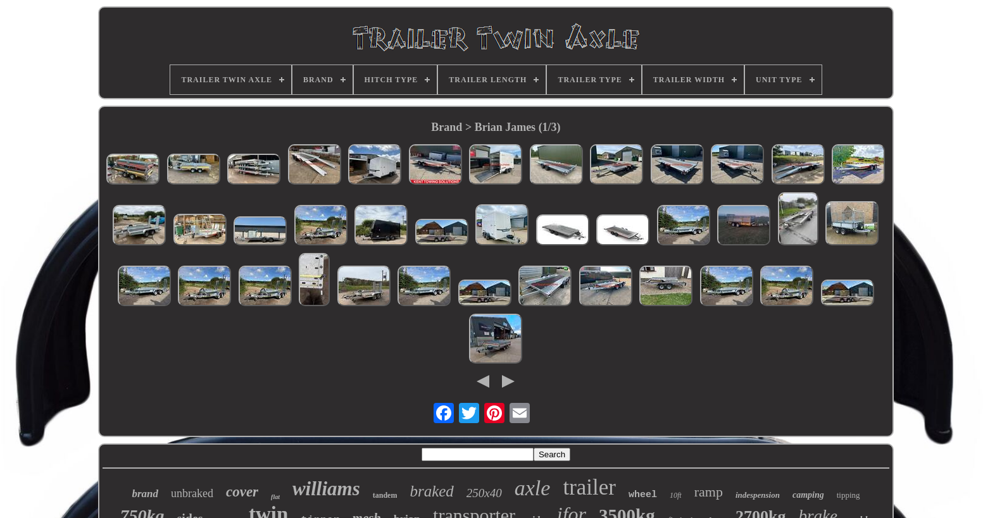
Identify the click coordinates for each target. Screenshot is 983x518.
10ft (676, 495)
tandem (385, 495)
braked (431, 491)
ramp (708, 492)
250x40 (484, 493)
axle (533, 488)
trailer (589, 487)
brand (145, 494)
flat (275, 496)
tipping (848, 495)
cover (242, 492)
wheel (643, 495)
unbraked (192, 493)
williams (326, 489)
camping (808, 495)
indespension (758, 495)
